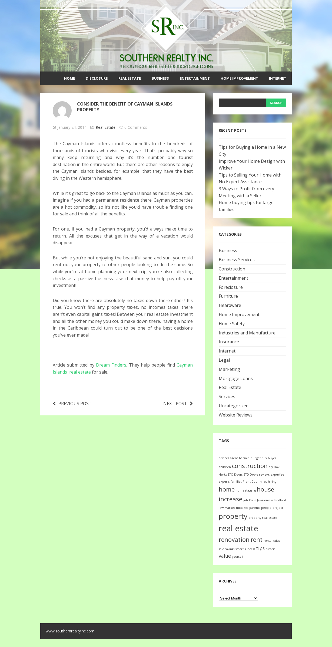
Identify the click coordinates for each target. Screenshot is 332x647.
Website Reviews (236, 415)
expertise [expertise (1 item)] (277, 474)
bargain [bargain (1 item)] (244, 458)
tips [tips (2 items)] (260, 548)
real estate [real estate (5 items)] (238, 528)
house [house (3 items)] (265, 489)
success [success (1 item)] (250, 549)
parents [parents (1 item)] (254, 508)
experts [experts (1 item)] (224, 481)
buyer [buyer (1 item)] (272, 458)
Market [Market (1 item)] (230, 508)
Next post (178, 404)
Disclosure (97, 78)
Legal (224, 360)
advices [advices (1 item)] (224, 458)
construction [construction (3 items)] (250, 466)
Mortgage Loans (236, 378)
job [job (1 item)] (245, 500)
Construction (232, 269)
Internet (277, 78)
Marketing (229, 369)
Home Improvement (239, 78)
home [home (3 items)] (227, 489)
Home (69, 78)
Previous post (72, 404)
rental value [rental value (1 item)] (272, 541)
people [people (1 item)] (266, 508)
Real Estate (129, 78)
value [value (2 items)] (225, 556)
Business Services (237, 260)
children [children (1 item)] (225, 467)
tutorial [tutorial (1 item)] (271, 549)
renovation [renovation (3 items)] (234, 539)
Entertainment (195, 78)
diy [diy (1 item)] (271, 467)
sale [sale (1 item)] (221, 549)
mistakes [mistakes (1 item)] (242, 508)
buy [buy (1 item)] (264, 458)
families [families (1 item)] (236, 481)
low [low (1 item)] (221, 508)
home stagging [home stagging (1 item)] (246, 490)
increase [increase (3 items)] (230, 499)
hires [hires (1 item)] (263, 481)
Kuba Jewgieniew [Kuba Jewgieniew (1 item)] (261, 500)
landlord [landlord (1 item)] (280, 500)
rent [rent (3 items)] (257, 539)
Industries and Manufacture (247, 333)
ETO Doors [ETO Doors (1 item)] (235, 474)
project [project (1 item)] (278, 508)
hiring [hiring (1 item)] (272, 481)
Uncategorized (233, 406)
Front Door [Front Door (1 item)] (251, 481)
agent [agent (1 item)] (234, 458)
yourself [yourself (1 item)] (237, 556)
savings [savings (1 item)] (229, 549)
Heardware (230, 305)
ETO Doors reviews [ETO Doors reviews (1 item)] (257, 474)
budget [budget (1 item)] (256, 458)
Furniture (228, 296)
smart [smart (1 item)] (239, 549)
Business (160, 78)
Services (227, 396)
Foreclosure (231, 287)
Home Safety (232, 324)
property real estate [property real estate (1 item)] (262, 518)
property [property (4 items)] (233, 516)
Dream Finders (111, 365)
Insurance (229, 342)
